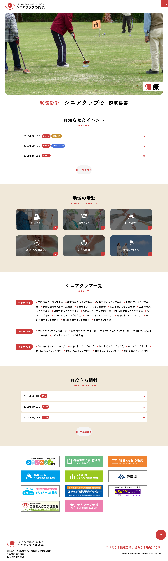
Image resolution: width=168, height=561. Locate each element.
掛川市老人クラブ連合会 (111, 366)
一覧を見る (85, 165)
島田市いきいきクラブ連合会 (114, 350)
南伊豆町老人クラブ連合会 (67, 335)
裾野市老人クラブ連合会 (122, 326)
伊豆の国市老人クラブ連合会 (57, 326)
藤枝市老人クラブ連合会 (83, 350)
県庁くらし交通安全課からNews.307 (70, 425)
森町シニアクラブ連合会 (136, 370)
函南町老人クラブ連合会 (129, 335)
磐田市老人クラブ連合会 (49, 370)
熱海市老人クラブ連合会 (109, 322)
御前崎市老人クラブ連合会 (52, 366)
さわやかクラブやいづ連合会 (52, 350)
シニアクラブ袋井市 (138, 366)
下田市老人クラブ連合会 (50, 322)
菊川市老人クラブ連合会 (82, 366)
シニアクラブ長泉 (102, 339)
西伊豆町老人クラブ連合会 (99, 335)
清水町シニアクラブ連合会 (76, 339)
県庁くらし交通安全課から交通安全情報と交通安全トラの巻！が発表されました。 (90, 415)
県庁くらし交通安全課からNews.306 (70, 435)
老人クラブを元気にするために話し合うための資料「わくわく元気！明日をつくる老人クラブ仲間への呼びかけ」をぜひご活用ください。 (97, 153)
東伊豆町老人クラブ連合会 (129, 330)
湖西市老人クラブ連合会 (107, 370)
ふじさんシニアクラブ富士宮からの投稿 (84, 135)
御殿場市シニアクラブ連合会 (91, 326)
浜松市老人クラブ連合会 (78, 370)
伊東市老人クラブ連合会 (79, 322)
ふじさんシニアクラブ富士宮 (97, 330)
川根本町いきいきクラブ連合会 (67, 355)
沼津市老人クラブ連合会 (66, 330)
